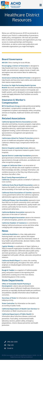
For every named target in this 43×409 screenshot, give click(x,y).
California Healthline (10, 234)
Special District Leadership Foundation (16, 156)
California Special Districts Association (16, 122)
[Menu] (40, 5)
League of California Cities (12, 165)
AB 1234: (5, 63)
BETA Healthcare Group (11, 106)
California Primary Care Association (15, 200)
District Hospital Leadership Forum (15, 148)
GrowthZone (29, 357)
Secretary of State (9, 298)
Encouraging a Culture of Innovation (15, 66)
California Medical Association (13, 212)
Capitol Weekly (8, 246)
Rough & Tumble (8, 270)
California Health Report (11, 260)
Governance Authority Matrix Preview (16, 78)
